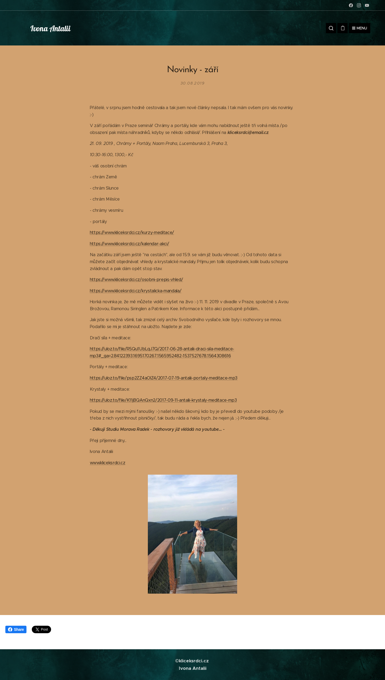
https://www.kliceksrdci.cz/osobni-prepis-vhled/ (136, 279)
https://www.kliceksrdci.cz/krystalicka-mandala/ (136, 290)
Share (16, 629)
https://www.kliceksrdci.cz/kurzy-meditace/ (132, 232)
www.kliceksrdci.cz (107, 462)
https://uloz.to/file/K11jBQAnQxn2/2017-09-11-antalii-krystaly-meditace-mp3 (163, 400)
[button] (331, 28)
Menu (359, 28)
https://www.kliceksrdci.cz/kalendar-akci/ (129, 243)
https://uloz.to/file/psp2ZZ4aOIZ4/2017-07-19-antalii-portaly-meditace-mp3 (164, 378)
